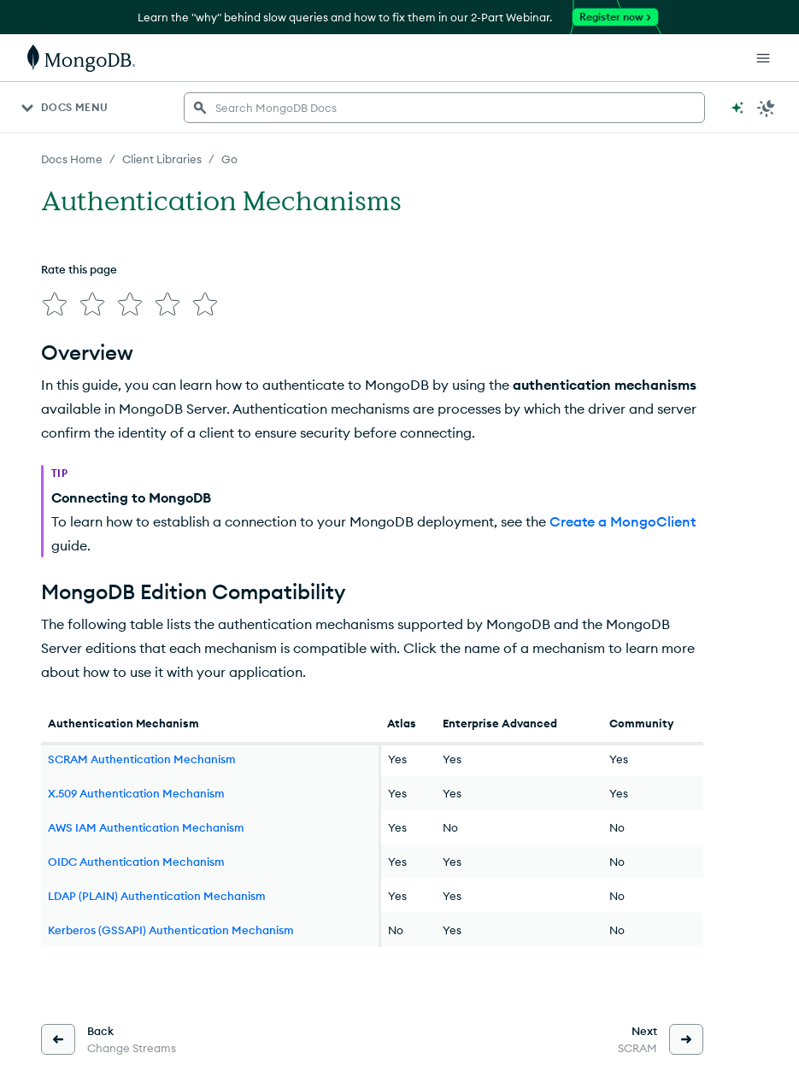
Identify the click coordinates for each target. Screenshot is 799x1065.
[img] (54, 304)
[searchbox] (444, 107)
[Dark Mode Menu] (766, 108)
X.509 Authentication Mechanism (136, 793)
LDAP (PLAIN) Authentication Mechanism (157, 896)
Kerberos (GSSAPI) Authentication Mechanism (171, 930)
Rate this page (79, 269)
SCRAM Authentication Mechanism (142, 759)
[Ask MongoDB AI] (737, 108)
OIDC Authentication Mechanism (136, 861)
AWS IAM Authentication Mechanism (146, 827)
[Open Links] (763, 58)
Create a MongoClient (622, 521)
